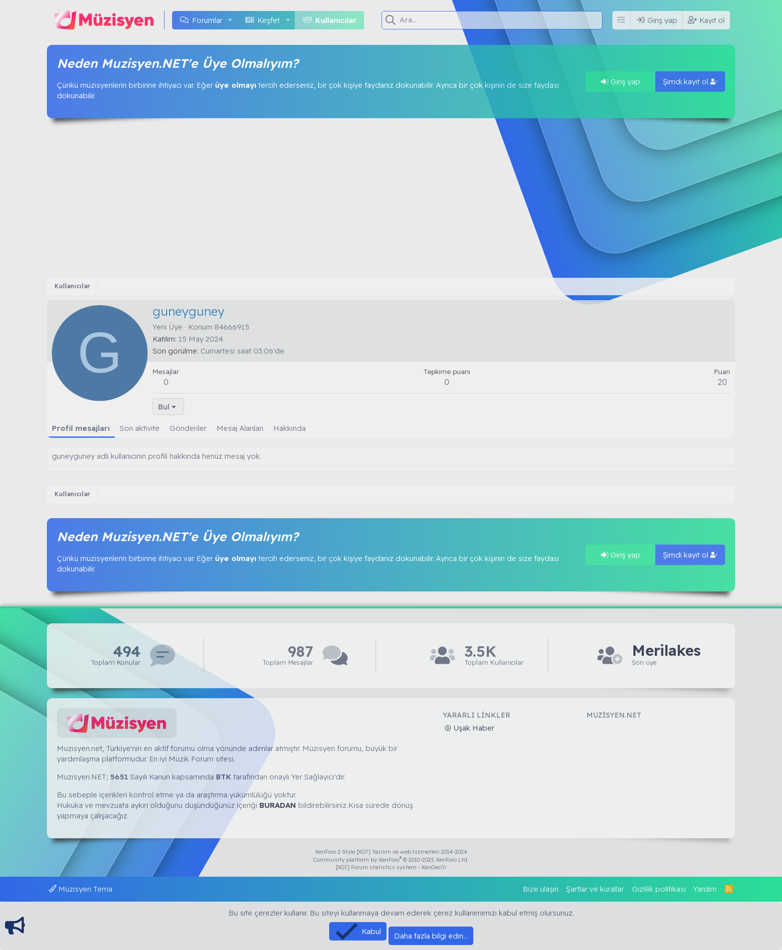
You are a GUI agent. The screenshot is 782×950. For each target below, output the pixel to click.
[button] (230, 20)
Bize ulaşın (541, 889)
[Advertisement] (391, 198)
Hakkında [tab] (289, 428)
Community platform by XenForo (391, 859)
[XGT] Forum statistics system (391, 867)
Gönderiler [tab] (188, 428)
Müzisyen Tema (80, 889)
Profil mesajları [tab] (81, 428)
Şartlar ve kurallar (595, 889)
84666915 (231, 327)
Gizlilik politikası (659, 889)
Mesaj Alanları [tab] (239, 428)
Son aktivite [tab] (140, 428)
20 (722, 382)
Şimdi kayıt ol (690, 81)
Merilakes (666, 650)
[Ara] (501, 19)
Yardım (705, 889)
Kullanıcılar (336, 20)
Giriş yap (620, 81)
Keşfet (268, 20)
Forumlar (207, 20)
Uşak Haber (472, 728)
